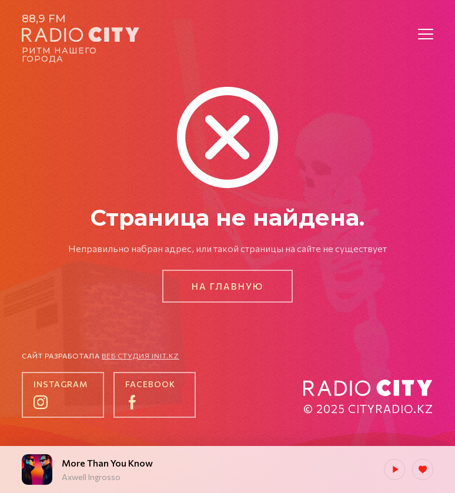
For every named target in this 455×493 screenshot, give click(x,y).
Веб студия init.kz (140, 355)
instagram (61, 384)
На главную (227, 286)
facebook (150, 384)
